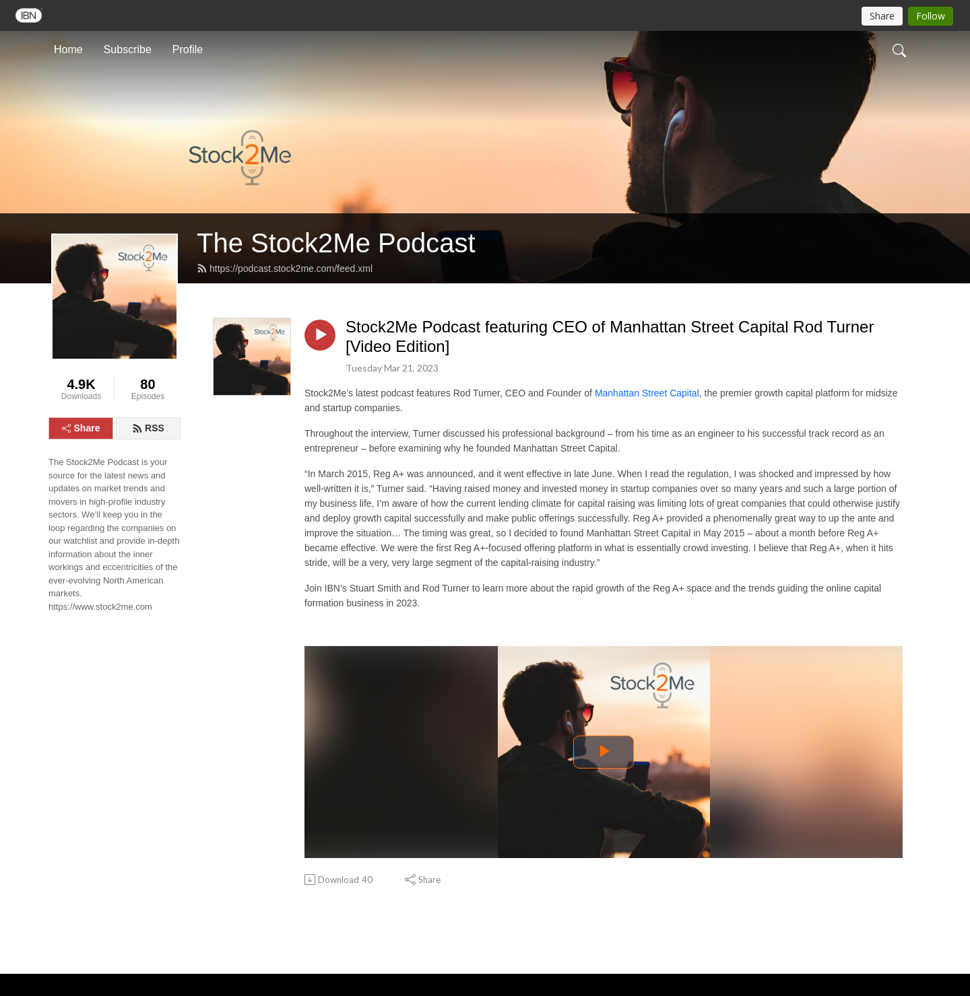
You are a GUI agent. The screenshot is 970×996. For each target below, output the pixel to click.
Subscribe (128, 49)
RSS (148, 428)
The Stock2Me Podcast (336, 243)
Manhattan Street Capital (647, 393)
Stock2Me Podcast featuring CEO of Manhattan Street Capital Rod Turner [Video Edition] (610, 336)
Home (68, 49)
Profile (187, 49)
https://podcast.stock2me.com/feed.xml (285, 268)
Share (81, 428)
